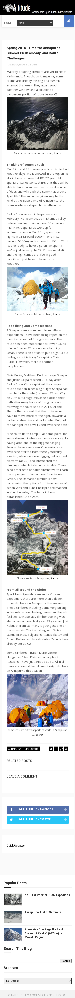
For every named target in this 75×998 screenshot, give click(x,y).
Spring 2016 (31, 747)
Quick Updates (16, 843)
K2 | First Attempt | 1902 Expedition (47, 892)
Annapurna (14, 747)
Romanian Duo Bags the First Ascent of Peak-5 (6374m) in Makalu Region (44, 931)
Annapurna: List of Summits (43, 910)
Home (8, 21)
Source (57, 151)
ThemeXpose (30, 993)
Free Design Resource (53, 993)
